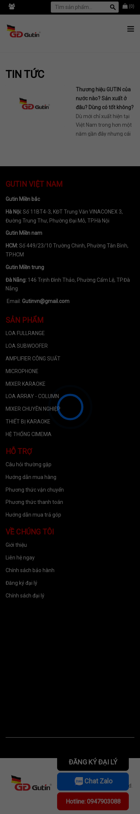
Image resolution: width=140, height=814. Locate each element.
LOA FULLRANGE (25, 333)
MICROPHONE (22, 371)
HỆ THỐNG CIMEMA (29, 434)
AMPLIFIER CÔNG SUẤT (33, 359)
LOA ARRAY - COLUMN (32, 396)
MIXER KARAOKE (26, 384)
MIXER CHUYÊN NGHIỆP (33, 409)
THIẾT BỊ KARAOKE (28, 422)
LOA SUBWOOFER (27, 346)
